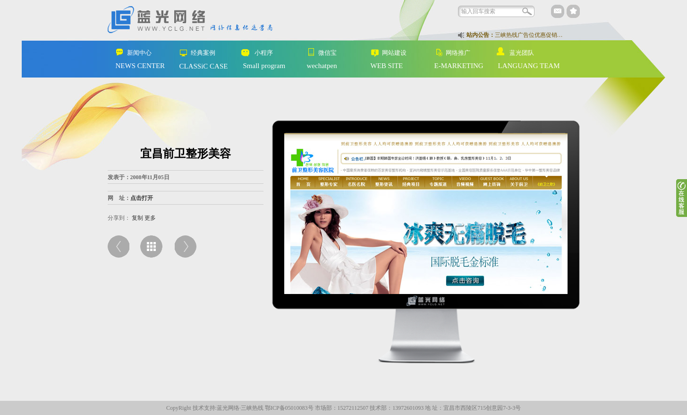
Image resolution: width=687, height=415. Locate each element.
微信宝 (318, 52)
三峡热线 (252, 408)
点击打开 (141, 198)
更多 (150, 218)
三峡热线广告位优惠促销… (529, 35)
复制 (137, 218)
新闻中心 (130, 53)
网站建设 (385, 53)
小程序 (254, 53)
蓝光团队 (512, 52)
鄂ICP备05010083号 (289, 408)
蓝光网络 (228, 408)
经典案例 (193, 53)
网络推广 (448, 53)
